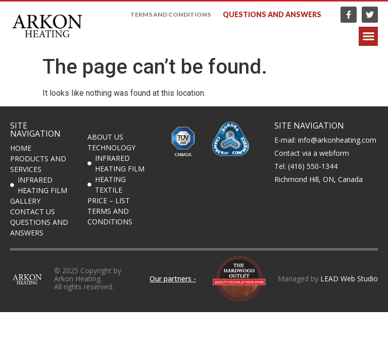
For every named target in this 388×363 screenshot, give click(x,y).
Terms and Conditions (170, 14)
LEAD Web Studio (349, 278)
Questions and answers (272, 14)
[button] (368, 36)
